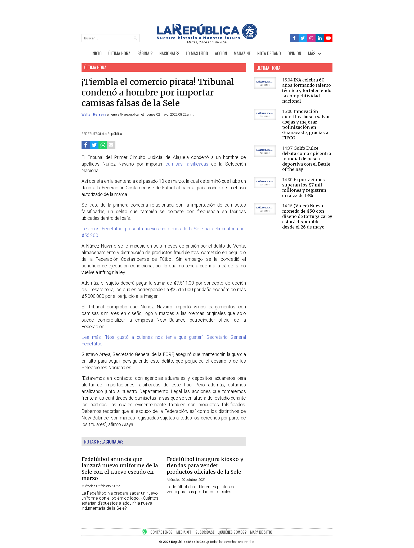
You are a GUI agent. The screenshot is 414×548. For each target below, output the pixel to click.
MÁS (311, 53)
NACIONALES (169, 53)
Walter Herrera (94, 114)
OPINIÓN (294, 53)
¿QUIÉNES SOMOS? (232, 532)
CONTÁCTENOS (161, 532)
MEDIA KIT (183, 532)
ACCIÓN (221, 53)
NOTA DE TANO (269, 53)
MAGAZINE (242, 53)
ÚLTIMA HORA (119, 53)
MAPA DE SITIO (261, 532)
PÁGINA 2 (144, 53)
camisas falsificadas (187, 164)
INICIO (97, 53)
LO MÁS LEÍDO (197, 53)
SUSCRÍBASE (204, 532)
